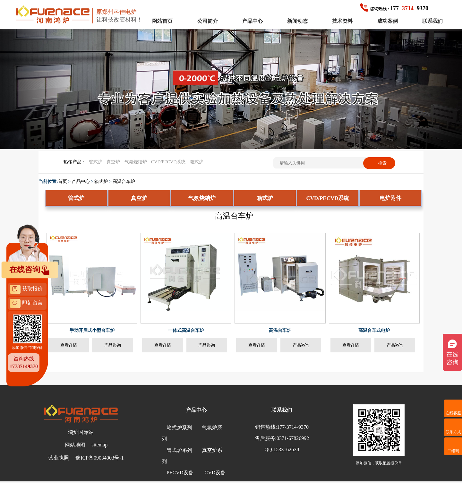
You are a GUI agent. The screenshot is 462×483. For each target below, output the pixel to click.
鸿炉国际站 (81, 432)
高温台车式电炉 (374, 330)
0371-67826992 (293, 438)
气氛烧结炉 (135, 162)
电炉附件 (390, 198)
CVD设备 (215, 472)
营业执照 (58, 458)
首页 (62, 181)
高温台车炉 (124, 181)
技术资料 (342, 21)
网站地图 (75, 445)
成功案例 (387, 21)
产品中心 (252, 21)
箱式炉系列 (179, 427)
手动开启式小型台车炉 (92, 330)
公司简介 (207, 21)
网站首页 (162, 21)
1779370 (394, 8)
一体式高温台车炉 (186, 330)
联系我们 (432, 21)
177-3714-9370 (293, 427)
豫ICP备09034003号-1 (99, 458)
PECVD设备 (180, 472)
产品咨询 (112, 345)
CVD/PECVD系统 (168, 162)
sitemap (100, 444)
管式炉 (95, 162)
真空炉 (113, 162)
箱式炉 (196, 162)
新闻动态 (297, 21)
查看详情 (68, 345)
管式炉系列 (179, 450)
